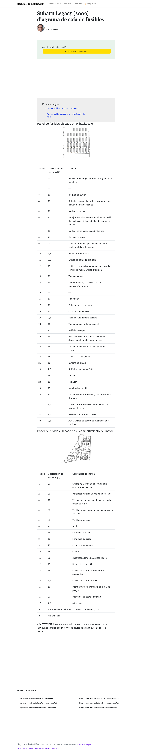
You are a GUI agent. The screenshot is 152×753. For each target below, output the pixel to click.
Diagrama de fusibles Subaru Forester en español (37, 703)
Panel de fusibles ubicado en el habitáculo (63, 108)
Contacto (55, 748)
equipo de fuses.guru (84, 745)
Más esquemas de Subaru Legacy (76, 51)
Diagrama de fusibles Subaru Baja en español (35, 698)
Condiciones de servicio (25, 748)
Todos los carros (55, 4)
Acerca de (67, 4)
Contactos (78, 4)
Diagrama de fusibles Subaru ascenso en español (37, 707)
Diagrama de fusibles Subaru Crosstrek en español (99, 698)
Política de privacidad (43, 748)
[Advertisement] (76, 77)
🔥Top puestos (90, 4)
